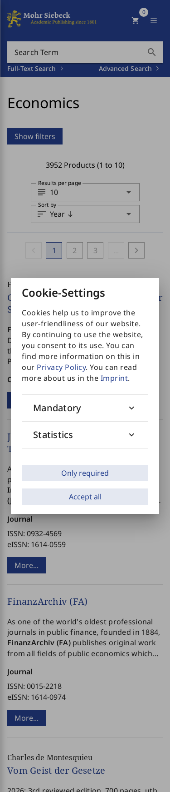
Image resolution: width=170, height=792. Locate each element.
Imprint (114, 378)
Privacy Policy (61, 367)
